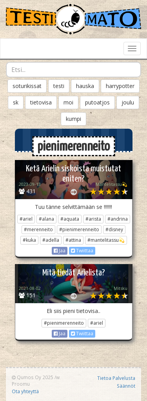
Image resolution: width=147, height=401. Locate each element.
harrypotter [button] (120, 86)
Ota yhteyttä (25, 391)
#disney (114, 229)
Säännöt (126, 386)
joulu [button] (128, 102)
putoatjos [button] (97, 102)
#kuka (29, 240)
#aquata (69, 219)
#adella (50, 240)
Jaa (59, 250)
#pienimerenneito (79, 229)
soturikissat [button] (27, 86)
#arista (93, 219)
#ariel (26, 219)
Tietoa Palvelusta (116, 378)
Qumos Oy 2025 (32, 377)
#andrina (117, 219)
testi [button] (58, 86)
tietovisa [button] (41, 102)
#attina (73, 240)
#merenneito (38, 229)
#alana (46, 219)
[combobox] (73, 69)
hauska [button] (85, 86)
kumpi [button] (73, 118)
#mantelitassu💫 (106, 240)
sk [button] (15, 102)
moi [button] (68, 102)
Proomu (21, 384)
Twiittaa (82, 250)
